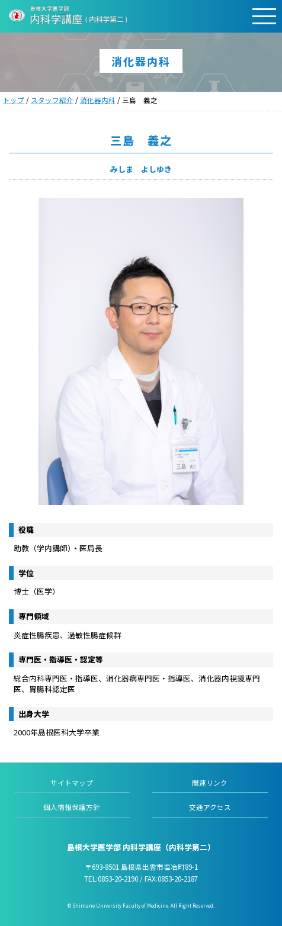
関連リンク (209, 782)
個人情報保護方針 (71, 807)
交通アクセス (210, 807)
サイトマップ (71, 782)
